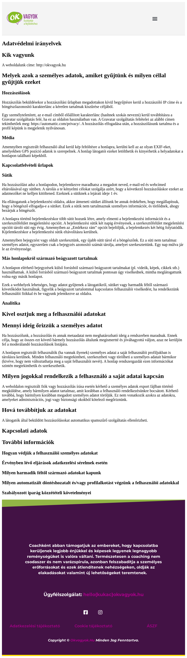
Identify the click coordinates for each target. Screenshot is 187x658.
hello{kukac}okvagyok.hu (113, 594)
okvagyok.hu (82, 640)
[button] (155, 18)
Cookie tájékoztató (93, 626)
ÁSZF (152, 626)
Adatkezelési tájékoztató (35, 626)
